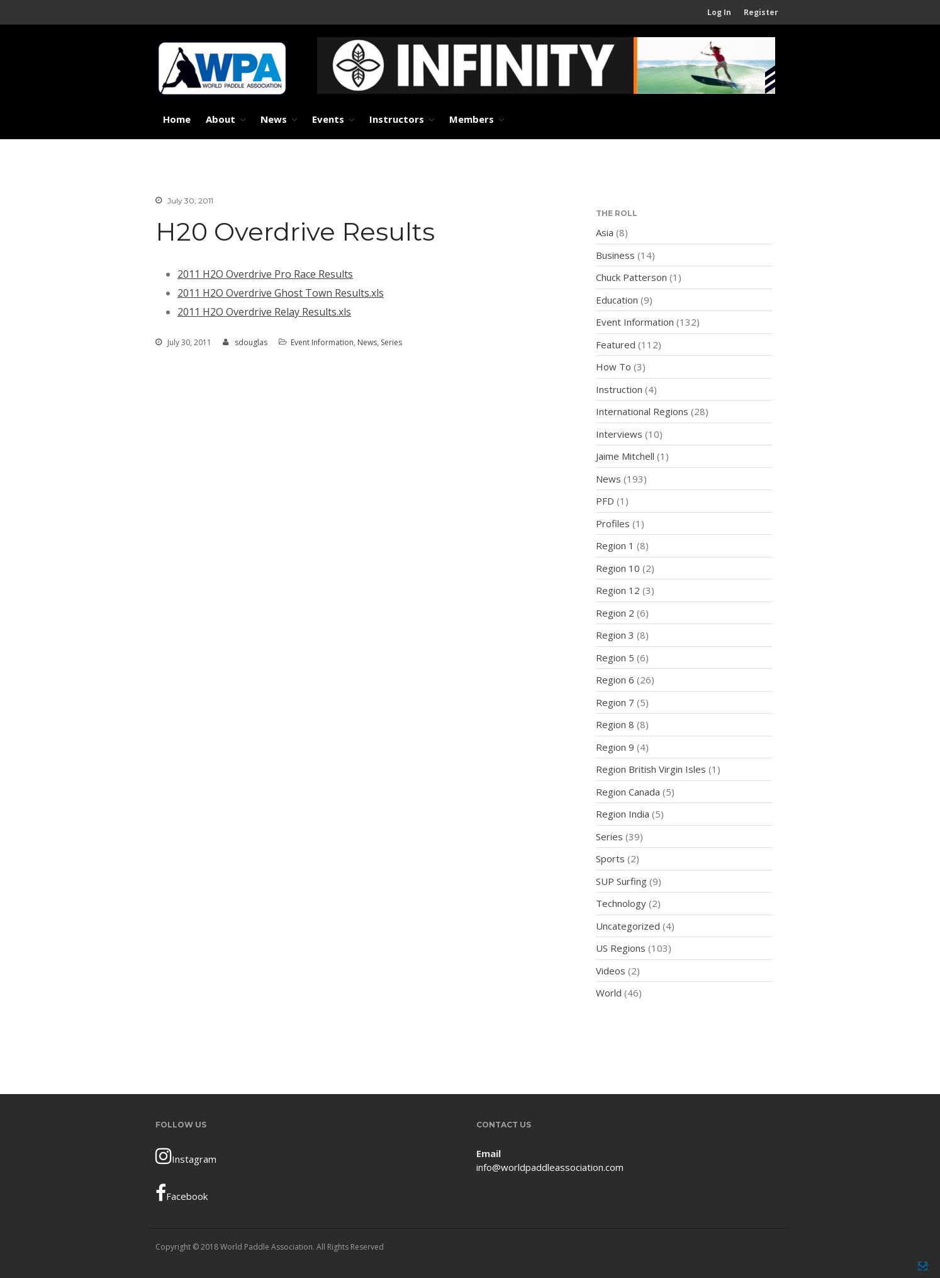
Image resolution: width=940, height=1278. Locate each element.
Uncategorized (628, 926)
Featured (615, 344)
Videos (610, 970)
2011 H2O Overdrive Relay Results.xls (264, 312)
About (220, 119)
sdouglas (251, 342)
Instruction (619, 389)
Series (391, 342)
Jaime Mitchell (625, 456)
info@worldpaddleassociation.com (550, 1167)
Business (615, 255)
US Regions (621, 948)
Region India (622, 813)
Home (177, 119)
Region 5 (615, 657)
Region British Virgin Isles (651, 769)
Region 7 (615, 702)
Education (617, 300)
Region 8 (615, 724)
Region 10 (618, 568)
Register (761, 12)
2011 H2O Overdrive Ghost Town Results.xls (280, 293)
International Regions (642, 411)
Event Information (322, 342)
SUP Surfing (621, 881)
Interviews (619, 434)
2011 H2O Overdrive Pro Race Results (265, 274)
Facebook (181, 1193)
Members (471, 119)
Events (328, 119)
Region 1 (615, 545)
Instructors (396, 119)
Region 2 (615, 613)
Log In (719, 12)
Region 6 (615, 679)
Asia (604, 232)
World (609, 992)
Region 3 (615, 635)
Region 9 (615, 747)
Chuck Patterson (631, 277)
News (273, 119)
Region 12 (618, 590)
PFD (605, 500)
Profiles (613, 523)
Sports (610, 858)
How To (613, 366)
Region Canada (628, 791)
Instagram (185, 1155)
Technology (621, 903)
